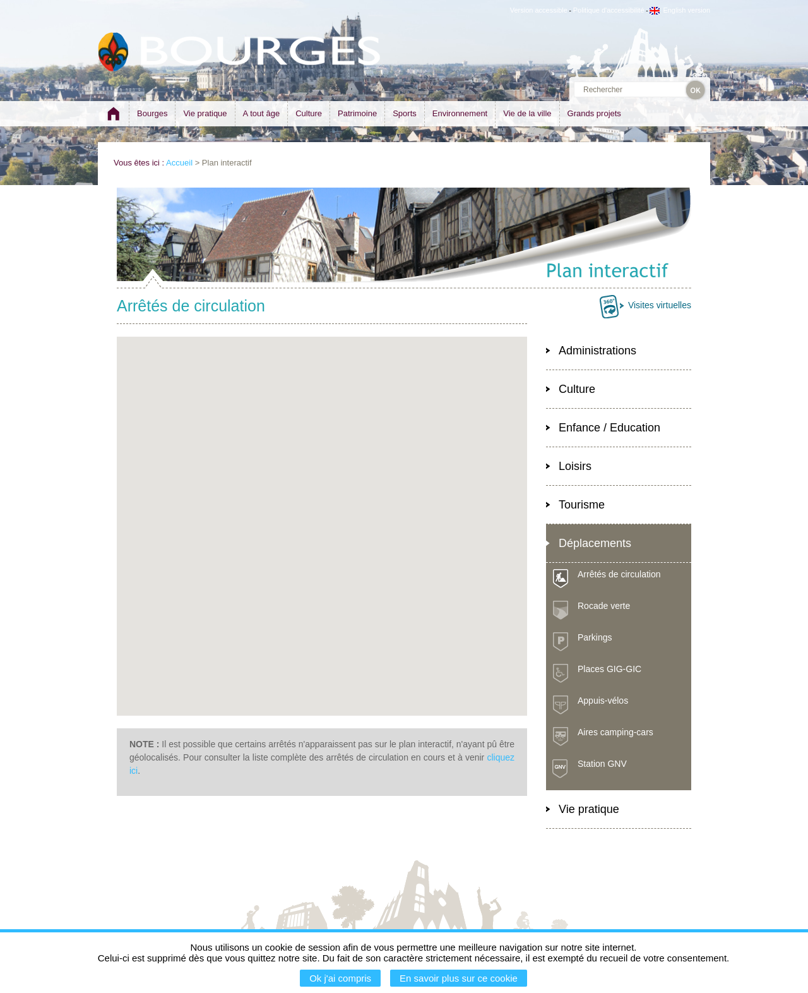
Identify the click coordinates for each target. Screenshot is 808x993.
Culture (308, 113)
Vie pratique (205, 113)
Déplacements (595, 543)
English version (680, 10)
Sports (405, 113)
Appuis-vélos (603, 700)
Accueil (179, 162)
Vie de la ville (527, 113)
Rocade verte (604, 606)
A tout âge (261, 113)
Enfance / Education (609, 427)
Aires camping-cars (615, 732)
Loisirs (575, 466)
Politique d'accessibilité (609, 10)
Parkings (595, 637)
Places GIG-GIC (609, 669)
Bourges (152, 113)
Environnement (459, 113)
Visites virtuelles (659, 305)
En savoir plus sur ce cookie (459, 978)
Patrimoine (357, 113)
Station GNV (602, 764)
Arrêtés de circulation (619, 574)
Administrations (597, 350)
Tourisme (582, 504)
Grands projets (594, 113)
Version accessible (538, 10)
